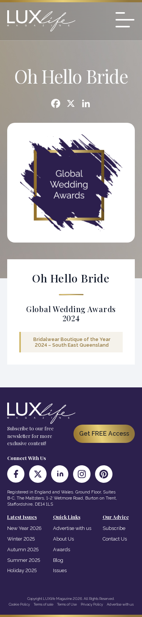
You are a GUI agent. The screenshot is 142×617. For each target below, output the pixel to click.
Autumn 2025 (23, 549)
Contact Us (115, 539)
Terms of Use (67, 604)
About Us (63, 539)
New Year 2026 (24, 528)
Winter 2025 (21, 539)
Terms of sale (43, 604)
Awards (61, 549)
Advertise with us (72, 528)
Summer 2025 (23, 560)
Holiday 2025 (22, 570)
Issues (60, 570)
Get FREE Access (104, 433)
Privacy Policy (92, 604)
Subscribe (114, 528)
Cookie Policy (19, 604)
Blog (58, 560)
